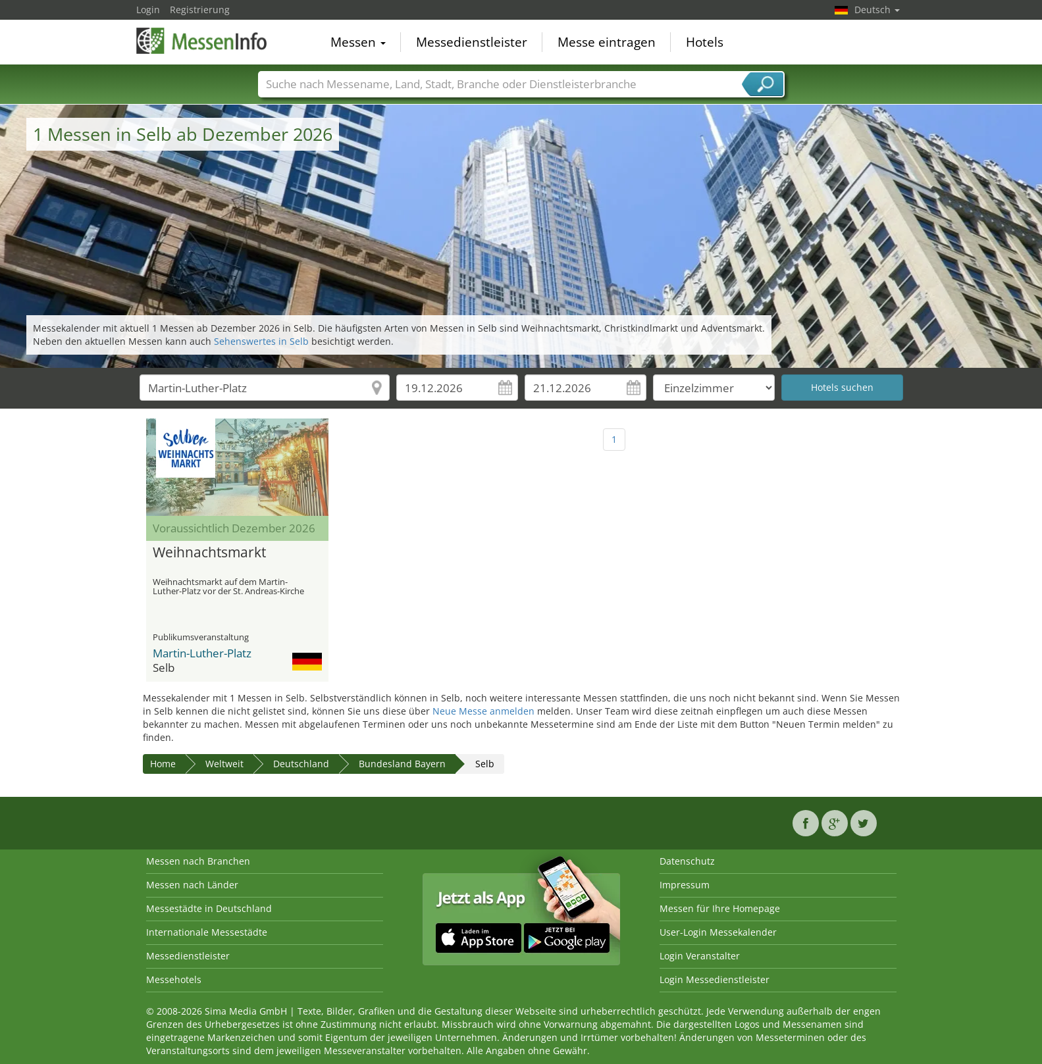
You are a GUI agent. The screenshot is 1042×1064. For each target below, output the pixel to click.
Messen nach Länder (192, 884)
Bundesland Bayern (402, 763)
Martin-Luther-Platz (202, 653)
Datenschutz (687, 861)
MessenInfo (202, 41)
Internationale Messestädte (206, 932)
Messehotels (173, 979)
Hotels (704, 42)
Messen (358, 42)
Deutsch (877, 9)
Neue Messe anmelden (483, 711)
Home (163, 763)
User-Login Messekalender (718, 932)
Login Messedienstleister (714, 979)
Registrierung (200, 9)
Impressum (685, 884)
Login (148, 9)
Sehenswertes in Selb (261, 341)
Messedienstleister (471, 42)
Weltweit (224, 763)
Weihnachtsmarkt (209, 552)
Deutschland (301, 763)
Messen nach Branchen (198, 861)
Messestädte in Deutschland (209, 908)
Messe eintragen (607, 42)
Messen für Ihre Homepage (720, 908)
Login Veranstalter (700, 956)
